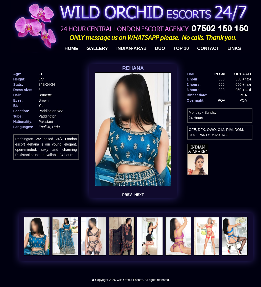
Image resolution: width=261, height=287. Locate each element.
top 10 (181, 48)
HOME (71, 48)
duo (160, 48)
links (234, 48)
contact (208, 48)
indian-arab (131, 48)
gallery (97, 48)
